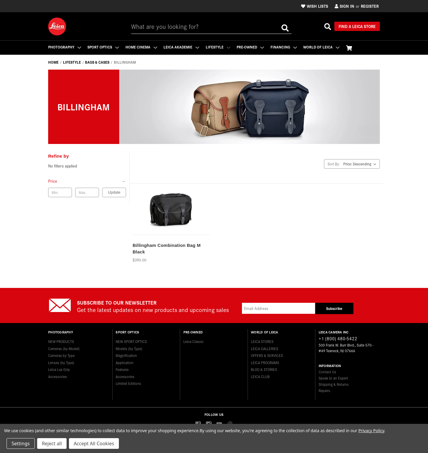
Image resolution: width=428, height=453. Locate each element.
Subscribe (334, 308)
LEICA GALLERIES (264, 348)
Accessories (57, 376)
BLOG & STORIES (264, 369)
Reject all (52, 443)
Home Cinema (142, 47)
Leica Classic (193, 341)
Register (370, 6)
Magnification (126, 355)
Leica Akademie (182, 47)
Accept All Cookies (94, 443)
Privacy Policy (371, 430)
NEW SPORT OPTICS (131, 341)
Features (122, 369)
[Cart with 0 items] (350, 48)
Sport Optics (103, 47)
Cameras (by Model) (64, 348)
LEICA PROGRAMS (265, 362)
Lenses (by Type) (61, 362)
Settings (21, 443)
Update (114, 192)
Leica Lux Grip (59, 369)
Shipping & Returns (334, 384)
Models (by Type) (129, 348)
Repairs (324, 390)
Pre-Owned (251, 47)
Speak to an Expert (333, 377)
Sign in (344, 6)
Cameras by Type (61, 355)
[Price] (87, 180)
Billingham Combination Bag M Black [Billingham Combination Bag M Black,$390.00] (167, 249)
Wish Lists (314, 6)
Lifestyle (218, 47)
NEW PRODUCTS (61, 341)
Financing (284, 47)
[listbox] (361, 163)
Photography (64, 47)
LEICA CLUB (260, 376)
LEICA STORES (262, 341)
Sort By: (334, 163)
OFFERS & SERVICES (267, 355)
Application (124, 362)
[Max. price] (87, 192)
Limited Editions (128, 383)
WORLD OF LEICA (322, 47)
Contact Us (327, 371)
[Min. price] (60, 192)
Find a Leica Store (357, 26)
